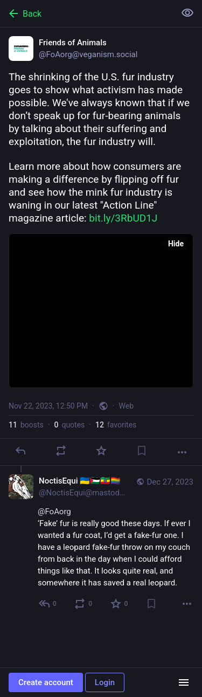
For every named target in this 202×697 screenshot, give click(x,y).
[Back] (86, 13)
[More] (182, 452)
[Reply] (20, 450)
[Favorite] (101, 450)
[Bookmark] (141, 450)
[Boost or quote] (60, 450)
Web (126, 406)
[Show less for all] (187, 13)
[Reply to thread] (48, 603)
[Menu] (183, 682)
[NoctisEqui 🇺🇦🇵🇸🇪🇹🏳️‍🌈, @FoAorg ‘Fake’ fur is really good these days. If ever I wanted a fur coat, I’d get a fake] (101, 544)
